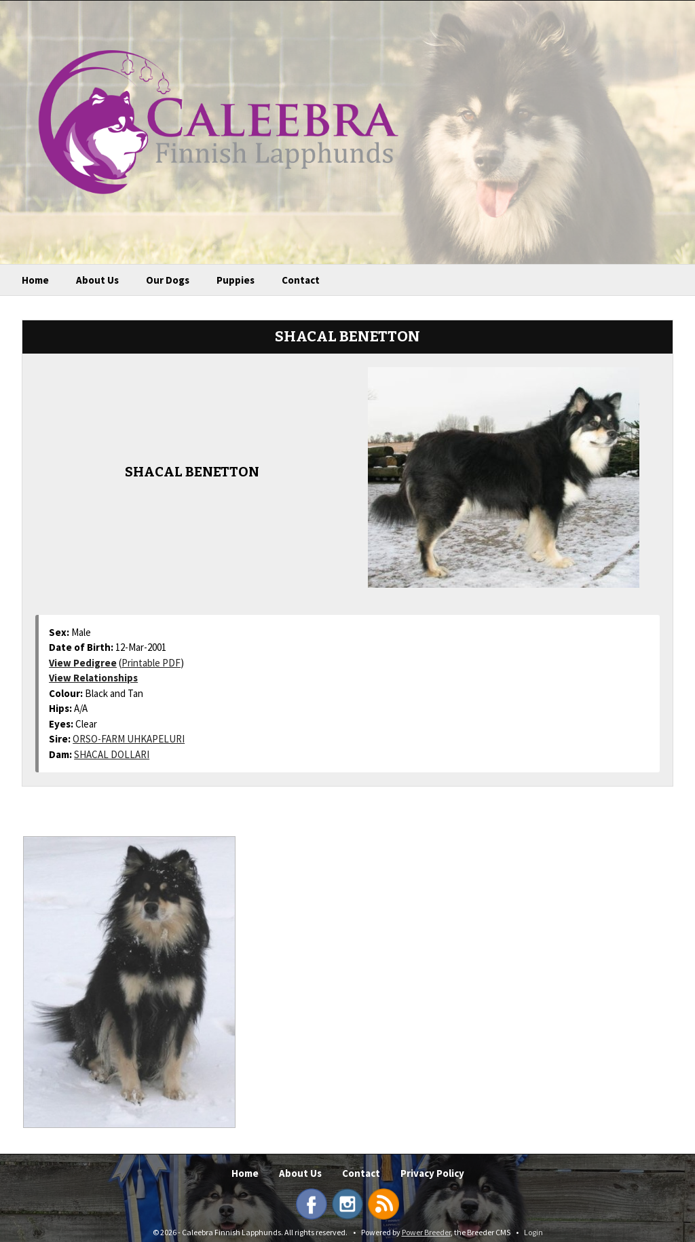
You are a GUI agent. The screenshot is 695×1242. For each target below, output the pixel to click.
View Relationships (93, 677)
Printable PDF (151, 662)
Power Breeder (426, 1232)
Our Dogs (167, 280)
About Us (97, 280)
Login (533, 1232)
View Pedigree (83, 662)
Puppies (236, 280)
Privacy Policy (432, 1173)
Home (35, 280)
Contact (301, 280)
